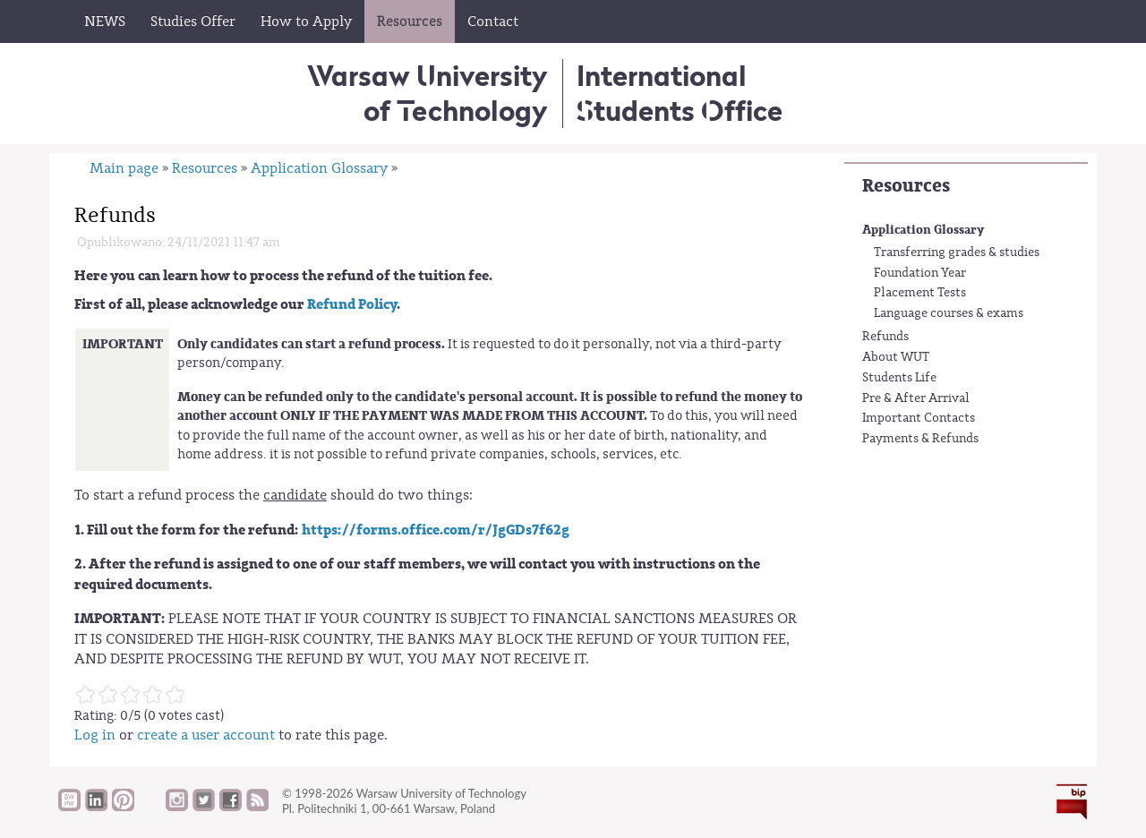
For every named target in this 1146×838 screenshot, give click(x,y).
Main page (124, 168)
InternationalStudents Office (680, 92)
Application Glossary (923, 229)
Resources (906, 186)
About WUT (895, 357)
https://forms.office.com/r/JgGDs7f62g (435, 530)
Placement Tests (920, 293)
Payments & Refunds (920, 439)
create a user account (206, 735)
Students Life (899, 378)
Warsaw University (427, 92)
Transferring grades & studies (956, 252)
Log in (94, 735)
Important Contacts (918, 418)
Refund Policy (352, 304)
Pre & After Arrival (916, 398)
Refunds (885, 337)
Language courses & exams (948, 313)
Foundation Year (920, 273)
